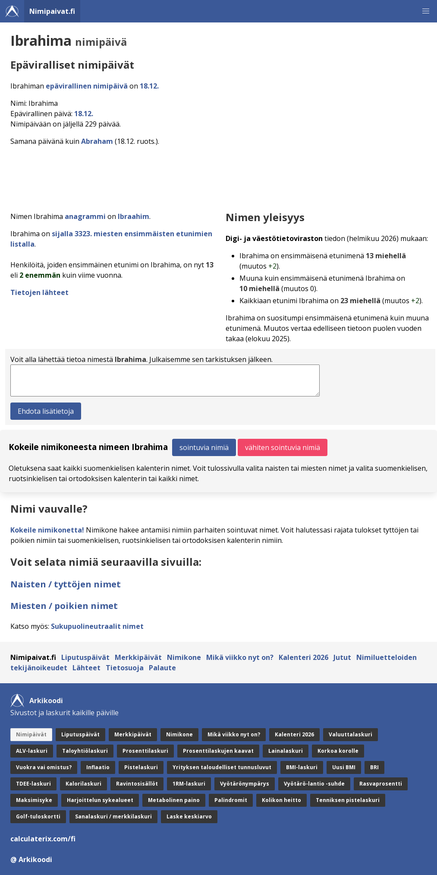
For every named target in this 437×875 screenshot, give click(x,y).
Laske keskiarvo (189, 816)
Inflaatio (98, 767)
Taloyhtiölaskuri (85, 751)
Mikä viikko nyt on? (240, 657)
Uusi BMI (343, 767)
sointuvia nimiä (204, 447)
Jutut (342, 657)
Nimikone (184, 657)
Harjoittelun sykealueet (100, 800)
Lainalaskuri (285, 751)
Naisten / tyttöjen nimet (65, 584)
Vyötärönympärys (244, 783)
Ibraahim (133, 216)
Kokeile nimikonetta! (47, 530)
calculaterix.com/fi (42, 838)
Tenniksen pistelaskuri (348, 800)
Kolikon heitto (281, 800)
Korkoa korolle (338, 751)
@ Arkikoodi (31, 859)
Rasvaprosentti (380, 783)
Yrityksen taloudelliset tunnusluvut (222, 767)
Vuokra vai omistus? (44, 767)
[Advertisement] (220, 176)
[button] (426, 11)
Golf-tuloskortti (38, 816)
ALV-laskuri (31, 751)
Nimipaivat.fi (52, 11)
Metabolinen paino (174, 800)
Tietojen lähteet (39, 292)
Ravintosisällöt (137, 783)
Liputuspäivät (85, 657)
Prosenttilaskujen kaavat (218, 751)
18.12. (149, 86)
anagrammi (85, 216)
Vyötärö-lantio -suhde (314, 783)
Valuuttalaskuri (350, 734)
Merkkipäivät (138, 657)
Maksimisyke (34, 800)
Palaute (162, 667)
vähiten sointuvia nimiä (282, 447)
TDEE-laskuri (33, 783)
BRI (374, 767)
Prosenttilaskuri (145, 751)
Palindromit (230, 800)
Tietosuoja (125, 667)
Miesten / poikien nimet (64, 606)
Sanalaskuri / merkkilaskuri (113, 816)
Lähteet (86, 667)
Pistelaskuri (141, 767)
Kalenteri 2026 (303, 657)
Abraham (97, 141)
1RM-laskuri (189, 783)
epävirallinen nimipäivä (87, 86)
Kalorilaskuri (83, 783)
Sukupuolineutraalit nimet (97, 626)
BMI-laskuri (302, 767)
